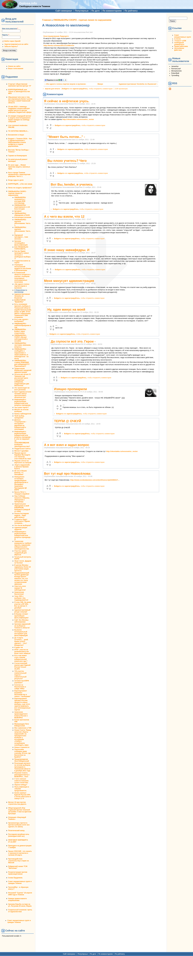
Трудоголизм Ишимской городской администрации (22, 370)
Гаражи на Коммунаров (17, 156)
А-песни (177, 39)
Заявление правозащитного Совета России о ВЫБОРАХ (21, 715)
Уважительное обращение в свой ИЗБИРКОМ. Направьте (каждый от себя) (22, 507)
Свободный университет (179, 43)
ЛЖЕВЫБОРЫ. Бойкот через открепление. (20, 331)
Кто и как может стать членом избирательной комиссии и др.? (20, 658)
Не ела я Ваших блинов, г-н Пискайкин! (20, 472)
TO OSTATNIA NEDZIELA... (18, 131)
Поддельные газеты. (22, 449)
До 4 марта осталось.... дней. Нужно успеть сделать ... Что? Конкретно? (21, 641)
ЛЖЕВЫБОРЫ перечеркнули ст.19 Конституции (22, 207)
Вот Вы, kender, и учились (72, 184)
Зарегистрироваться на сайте (16, 44)
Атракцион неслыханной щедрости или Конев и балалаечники (22, 267)
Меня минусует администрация (69, 281)
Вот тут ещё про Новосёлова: (67, 473)
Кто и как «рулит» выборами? (21, 320)
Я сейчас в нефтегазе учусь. (66, 101)
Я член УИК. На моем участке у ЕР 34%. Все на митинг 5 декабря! (22, 605)
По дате (95, 11)
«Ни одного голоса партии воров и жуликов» (21, 286)
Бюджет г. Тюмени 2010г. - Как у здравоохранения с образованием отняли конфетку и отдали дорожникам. (20, 142)
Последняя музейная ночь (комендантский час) (18, 835)
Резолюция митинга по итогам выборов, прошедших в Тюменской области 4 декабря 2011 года (22, 767)
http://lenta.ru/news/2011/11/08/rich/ (59, 45)
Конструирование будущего (56, 36)
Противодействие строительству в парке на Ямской (18, 861)
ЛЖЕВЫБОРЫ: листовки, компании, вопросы (22, 345)
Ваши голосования (15, 68)
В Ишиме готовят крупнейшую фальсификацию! (21, 616)
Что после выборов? (22, 525)
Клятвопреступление (22, 217)
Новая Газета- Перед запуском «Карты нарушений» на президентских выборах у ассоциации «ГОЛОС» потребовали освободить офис (22, 737)
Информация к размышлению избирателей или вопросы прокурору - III (22, 535)
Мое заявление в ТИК (22, 728)
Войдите (65, 89)
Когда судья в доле (16, 180)
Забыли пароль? (11, 46)
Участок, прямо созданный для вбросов (20, 553)
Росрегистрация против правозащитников (17, 873)
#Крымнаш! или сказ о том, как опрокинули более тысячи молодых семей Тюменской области (20, 100)
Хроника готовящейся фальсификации (21, 243)
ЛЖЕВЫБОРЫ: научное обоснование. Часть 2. (22, 230)
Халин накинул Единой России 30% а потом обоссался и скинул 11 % (22, 795)
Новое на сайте (14, 66)
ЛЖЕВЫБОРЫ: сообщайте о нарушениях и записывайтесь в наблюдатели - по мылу (21, 353)
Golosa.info (28, 3)
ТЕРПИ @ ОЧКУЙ (67, 421)
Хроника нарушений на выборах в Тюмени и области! (22, 626)
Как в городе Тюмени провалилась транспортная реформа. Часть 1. (19, 174)
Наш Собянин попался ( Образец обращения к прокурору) (21, 499)
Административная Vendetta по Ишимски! (22, 296)
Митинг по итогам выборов (21, 410)
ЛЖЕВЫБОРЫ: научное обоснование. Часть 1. (22, 222)
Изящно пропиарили (70, 389)
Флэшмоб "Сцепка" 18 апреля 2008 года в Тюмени (20, 894)
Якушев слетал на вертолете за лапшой (22, 462)
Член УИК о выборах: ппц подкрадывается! (21, 598)
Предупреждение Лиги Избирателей (21, 760)
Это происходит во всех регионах (21, 389)
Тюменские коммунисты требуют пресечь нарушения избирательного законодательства (22, 545)
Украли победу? (20, 785)
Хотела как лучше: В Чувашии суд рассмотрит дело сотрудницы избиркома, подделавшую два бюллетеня (22, 379)
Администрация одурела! (20, 528)
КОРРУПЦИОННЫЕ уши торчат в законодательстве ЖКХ (19, 91)
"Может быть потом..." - (66, 137)
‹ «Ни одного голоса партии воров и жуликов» (65, 84)
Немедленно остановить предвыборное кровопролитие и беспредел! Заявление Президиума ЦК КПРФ (21, 483)
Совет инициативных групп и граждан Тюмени (20, 882)
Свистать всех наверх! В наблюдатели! (20, 588)
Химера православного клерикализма (17, 899)
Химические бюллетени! (19, 593)
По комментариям (112, 11)
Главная (46, 20)
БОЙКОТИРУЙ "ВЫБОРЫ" (19, 301)
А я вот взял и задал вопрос (66, 445)
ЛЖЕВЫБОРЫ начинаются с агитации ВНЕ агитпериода (20, 200)
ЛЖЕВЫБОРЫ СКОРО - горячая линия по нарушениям (17, 193)
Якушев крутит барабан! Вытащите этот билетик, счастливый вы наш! (22, 456)
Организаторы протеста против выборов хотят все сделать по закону (18, 825)
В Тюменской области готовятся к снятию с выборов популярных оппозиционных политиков (22, 277)
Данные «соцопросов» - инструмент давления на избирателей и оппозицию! (20, 424)
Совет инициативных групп (182, 36)
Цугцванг (18, 211)
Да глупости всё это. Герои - (73, 341)
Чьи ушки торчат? (21, 407)
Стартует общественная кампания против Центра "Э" (19, 85)
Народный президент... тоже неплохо (21, 237)
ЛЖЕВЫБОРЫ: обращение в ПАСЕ (22, 214)
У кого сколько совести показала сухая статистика (21, 781)
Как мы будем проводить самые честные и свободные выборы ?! (22, 255)
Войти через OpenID (12, 41)
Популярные (81, 11)
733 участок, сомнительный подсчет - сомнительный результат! (20, 675)
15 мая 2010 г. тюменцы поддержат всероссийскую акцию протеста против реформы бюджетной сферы (19, 109)
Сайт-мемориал (63, 11)
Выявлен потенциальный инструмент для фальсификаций (21, 632)
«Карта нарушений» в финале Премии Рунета (22, 467)
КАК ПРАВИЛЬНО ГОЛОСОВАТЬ (21, 248)
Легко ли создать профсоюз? (20, 188)
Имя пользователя (10, 29)
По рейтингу (131, 11)
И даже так (18, 647)
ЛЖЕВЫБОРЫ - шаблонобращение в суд (22, 325)
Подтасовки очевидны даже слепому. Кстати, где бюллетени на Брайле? (22, 753)
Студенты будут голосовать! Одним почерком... (22, 521)
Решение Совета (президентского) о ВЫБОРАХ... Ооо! (21, 775)
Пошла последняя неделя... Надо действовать (21, 515)
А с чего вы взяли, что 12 (64, 216)
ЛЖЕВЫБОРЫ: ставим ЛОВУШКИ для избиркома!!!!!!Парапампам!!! (21, 363)
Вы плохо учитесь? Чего (67, 160)
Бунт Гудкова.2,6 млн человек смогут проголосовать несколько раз (22, 394)
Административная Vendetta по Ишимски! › (138, 84)
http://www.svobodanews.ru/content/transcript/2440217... (94, 480)
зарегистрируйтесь (80, 89)
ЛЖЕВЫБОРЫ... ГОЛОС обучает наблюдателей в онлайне (20, 338)
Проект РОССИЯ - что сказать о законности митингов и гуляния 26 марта (20, 853)
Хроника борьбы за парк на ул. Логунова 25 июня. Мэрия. (20, 905)
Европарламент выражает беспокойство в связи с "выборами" (22, 693)
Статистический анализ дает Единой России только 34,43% (22, 666)
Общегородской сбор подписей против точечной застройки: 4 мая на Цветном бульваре (19, 811)
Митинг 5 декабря (21, 451)
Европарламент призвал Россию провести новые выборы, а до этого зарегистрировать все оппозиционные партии (22, 704)
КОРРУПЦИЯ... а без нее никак (20, 184)
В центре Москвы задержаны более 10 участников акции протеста (22, 568)
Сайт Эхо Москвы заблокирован (21, 621)
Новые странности (21, 747)
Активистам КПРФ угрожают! (21, 682)
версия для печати (52, 89)
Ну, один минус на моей (66, 309)
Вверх (100, 84)
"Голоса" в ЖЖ (180, 41)
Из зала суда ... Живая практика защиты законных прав (19, 167)
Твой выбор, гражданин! (19, 417)
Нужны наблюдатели (22, 414)
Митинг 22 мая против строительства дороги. (17, 803)
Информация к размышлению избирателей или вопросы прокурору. (22, 402)
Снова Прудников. (15, 878)
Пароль (5, 35)
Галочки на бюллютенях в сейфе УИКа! (20, 687)
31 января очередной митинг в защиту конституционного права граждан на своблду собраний (19, 119)
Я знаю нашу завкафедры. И (67, 250)
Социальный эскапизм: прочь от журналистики (20, 911)
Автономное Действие (179, 49)
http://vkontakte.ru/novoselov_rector (78, 119)
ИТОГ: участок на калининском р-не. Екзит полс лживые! (22, 651)
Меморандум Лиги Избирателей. (21, 725)
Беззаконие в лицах (16, 135)
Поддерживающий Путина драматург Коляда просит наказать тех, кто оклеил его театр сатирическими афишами (21, 578)
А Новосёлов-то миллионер (20, 291)
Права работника (181, 46)
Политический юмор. (16, 830)
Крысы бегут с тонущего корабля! (21, 493)
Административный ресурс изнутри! (22, 611)
